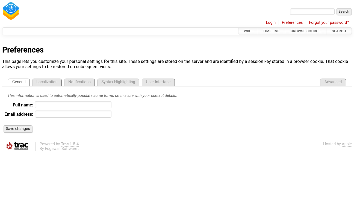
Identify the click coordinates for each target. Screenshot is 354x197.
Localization (47, 82)
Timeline (271, 31)
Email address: (18, 114)
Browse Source (306, 31)
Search (339, 31)
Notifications (79, 82)
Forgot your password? (329, 22)
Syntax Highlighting (118, 82)
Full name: (23, 105)
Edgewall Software (61, 148)
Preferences (292, 22)
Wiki (248, 31)
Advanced (333, 82)
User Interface (158, 82)
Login (271, 22)
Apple (347, 144)
